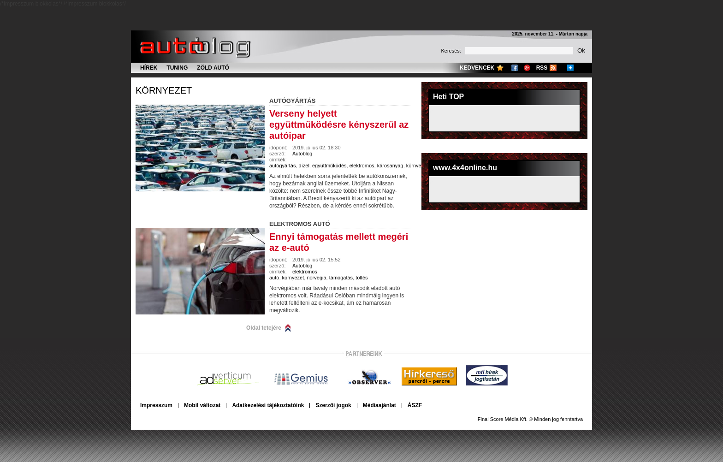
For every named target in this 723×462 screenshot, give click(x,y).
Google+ (527, 68)
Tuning (177, 68)
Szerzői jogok (333, 405)
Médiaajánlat (379, 405)
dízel (304, 165)
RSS (542, 68)
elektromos (362, 165)
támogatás (341, 277)
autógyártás (282, 165)
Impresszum (156, 405)
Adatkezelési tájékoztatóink (268, 405)
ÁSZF (415, 405)
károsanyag (390, 165)
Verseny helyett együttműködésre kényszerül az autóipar (339, 124)
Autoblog (302, 153)
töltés (361, 277)
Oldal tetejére (263, 328)
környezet (164, 90)
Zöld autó (213, 68)
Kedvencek (477, 68)
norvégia (316, 277)
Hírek (148, 68)
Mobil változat (202, 405)
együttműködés (329, 165)
